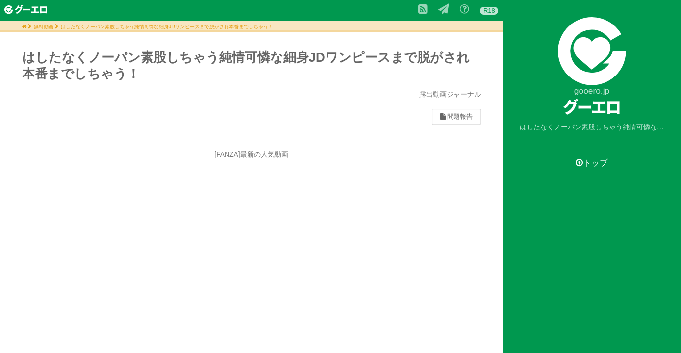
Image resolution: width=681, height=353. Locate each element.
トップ (592, 163)
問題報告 (456, 116)
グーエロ (592, 107)
